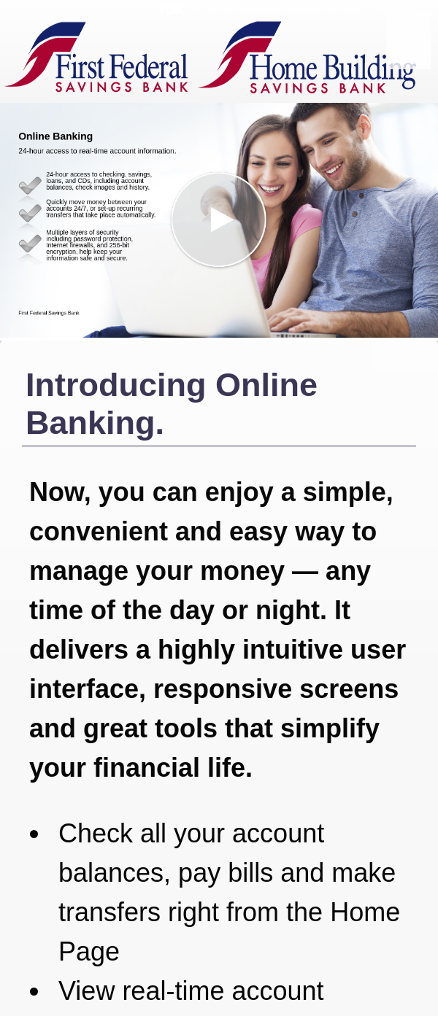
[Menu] (409, 40)
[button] (219, 220)
